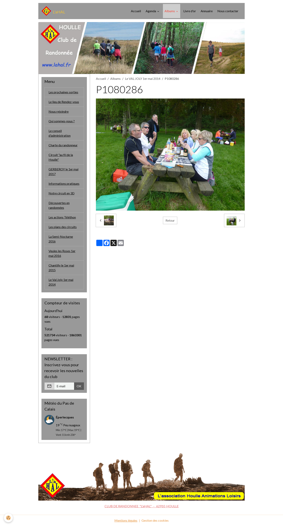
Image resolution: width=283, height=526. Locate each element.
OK (79, 386)
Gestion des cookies (155, 520)
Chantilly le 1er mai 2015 (61, 267)
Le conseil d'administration (60, 133)
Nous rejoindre (59, 111)
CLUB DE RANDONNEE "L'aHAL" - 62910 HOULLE (142, 506)
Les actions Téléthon (62, 217)
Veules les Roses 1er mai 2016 (62, 253)
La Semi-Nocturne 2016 (61, 239)
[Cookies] (8, 517)
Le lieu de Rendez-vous (64, 102)
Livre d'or (189, 11)
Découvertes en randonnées (59, 205)
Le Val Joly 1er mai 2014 (61, 282)
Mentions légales (125, 520)
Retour (170, 220)
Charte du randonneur (63, 145)
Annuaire (207, 11)
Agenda (151, 11)
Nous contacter (227, 11)
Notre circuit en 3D (61, 193)
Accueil (136, 11)
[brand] (53, 11)
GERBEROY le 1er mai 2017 (63, 171)
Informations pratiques (64, 183)
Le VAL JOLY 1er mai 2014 (142, 78)
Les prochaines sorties (63, 92)
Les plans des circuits (63, 227)
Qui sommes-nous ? (62, 121)
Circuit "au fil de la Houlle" (61, 157)
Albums (169, 11)
